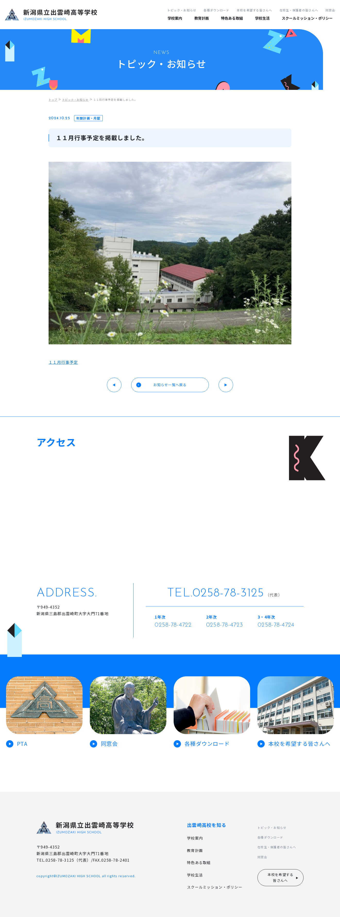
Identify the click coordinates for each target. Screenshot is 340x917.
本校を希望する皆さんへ (254, 10)
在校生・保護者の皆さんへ (299, 10)
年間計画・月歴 (88, 118)
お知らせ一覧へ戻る (170, 384)
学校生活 (262, 18)
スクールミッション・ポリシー (307, 18)
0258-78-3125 (228, 593)
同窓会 (330, 10)
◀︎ (114, 384)
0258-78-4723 (224, 625)
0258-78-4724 (276, 625)
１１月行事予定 (63, 362)
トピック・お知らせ (181, 10)
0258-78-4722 (173, 625)
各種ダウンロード (216, 10)
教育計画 (201, 18)
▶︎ (226, 384)
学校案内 (175, 18)
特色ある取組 (232, 18)
